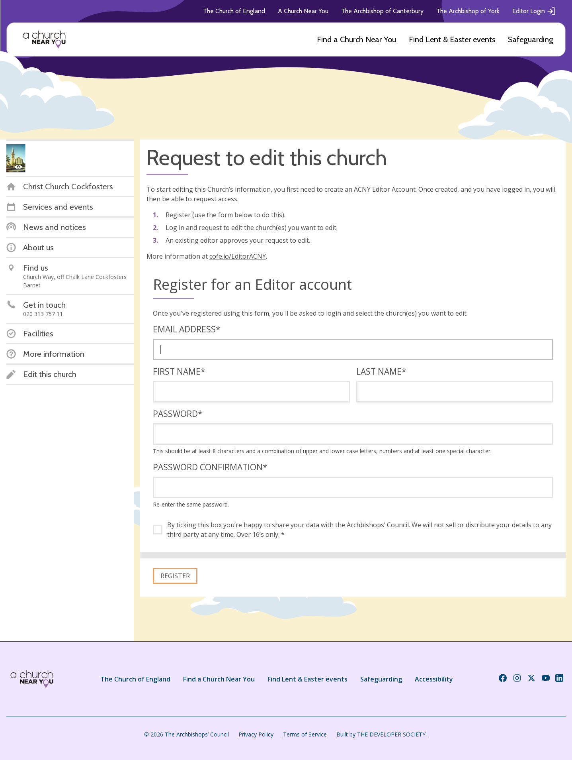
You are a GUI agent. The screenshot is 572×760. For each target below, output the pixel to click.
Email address (187, 329)
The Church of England (234, 11)
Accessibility (434, 679)
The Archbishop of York (468, 11)
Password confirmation (210, 467)
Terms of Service (305, 734)
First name (179, 371)
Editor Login (534, 11)
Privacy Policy (255, 734)
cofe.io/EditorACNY (237, 256)
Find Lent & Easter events (452, 39)
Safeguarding (530, 39)
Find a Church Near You (356, 39)
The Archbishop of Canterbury (382, 11)
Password (178, 413)
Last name (381, 371)
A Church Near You (303, 11)
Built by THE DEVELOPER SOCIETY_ (382, 734)
